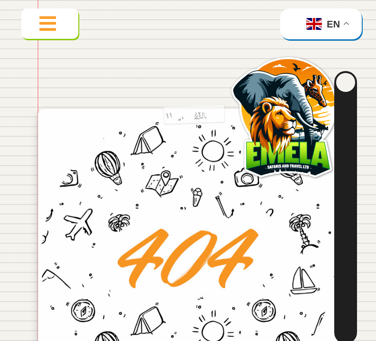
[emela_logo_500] (288, 54)
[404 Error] (188, 118)
